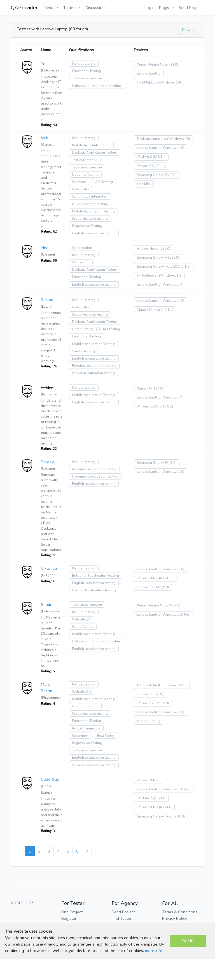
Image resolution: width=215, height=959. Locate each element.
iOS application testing (90, 204)
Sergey (47, 462)
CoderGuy (50, 779)
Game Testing (83, 329)
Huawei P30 (146, 694)
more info (153, 950)
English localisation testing (94, 233)
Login (149, 7)
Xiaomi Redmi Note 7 (153, 64)
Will (44, 138)
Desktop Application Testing (94, 152)
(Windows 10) (169, 82)
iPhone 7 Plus (147, 578)
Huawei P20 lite (149, 587)
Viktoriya (49, 568)
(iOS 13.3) (166, 578)
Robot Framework (86, 728)
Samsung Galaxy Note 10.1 (158, 266)
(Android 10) (175, 816)
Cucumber (80, 735)
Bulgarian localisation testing (95, 575)
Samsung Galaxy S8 (153, 175)
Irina (44, 248)
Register (166, 7)
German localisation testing (94, 590)
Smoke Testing (83, 351)
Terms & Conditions (179, 912)
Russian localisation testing (94, 365)
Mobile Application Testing (93, 211)
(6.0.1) (155, 721)
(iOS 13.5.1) (164, 406)
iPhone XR (145, 166)
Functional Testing (86, 71)
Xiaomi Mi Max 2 (150, 309)
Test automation (85, 160)
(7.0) (176, 605)
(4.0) (159, 388)
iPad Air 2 (144, 156)
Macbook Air (147, 685)
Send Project (190, 7)
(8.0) (172, 462)
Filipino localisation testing (94, 765)
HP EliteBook (147, 82)
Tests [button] (50, 7)
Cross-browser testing (90, 218)
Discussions (96, 7)
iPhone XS (145, 703)
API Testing (104, 182)
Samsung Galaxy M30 (154, 257)
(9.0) (174, 64)
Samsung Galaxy (150, 816)
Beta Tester (80, 189)
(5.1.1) (185, 266)
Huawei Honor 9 (149, 248)
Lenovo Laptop (149, 73)
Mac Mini (144, 184)
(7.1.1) (168, 309)
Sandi (46, 604)
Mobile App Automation (91, 145)
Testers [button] (70, 7)
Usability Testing (85, 174)
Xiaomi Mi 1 (146, 388)
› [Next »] (95, 851)
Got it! (187, 941)
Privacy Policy (174, 918)
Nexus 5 (143, 721)
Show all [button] (188, 29)
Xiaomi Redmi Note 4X (154, 605)
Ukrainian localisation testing (95, 476)
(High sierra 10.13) (172, 685)
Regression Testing (87, 226)
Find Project (72, 912)
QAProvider (24, 7)
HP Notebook (147, 275)
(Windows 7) (172, 284)
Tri (43, 63)
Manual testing (83, 63)
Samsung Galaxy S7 (153, 462)
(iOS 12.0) (161, 703)
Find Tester (122, 918)
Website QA (81, 619)
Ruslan (47, 300)
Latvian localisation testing (93, 373)
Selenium (79, 182)
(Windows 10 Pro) (176, 614)
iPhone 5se (145, 406)
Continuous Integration (90, 196)
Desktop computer (151, 138)
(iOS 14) (159, 156)
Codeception (82, 247)
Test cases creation (87, 78)
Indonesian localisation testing (96, 86)
